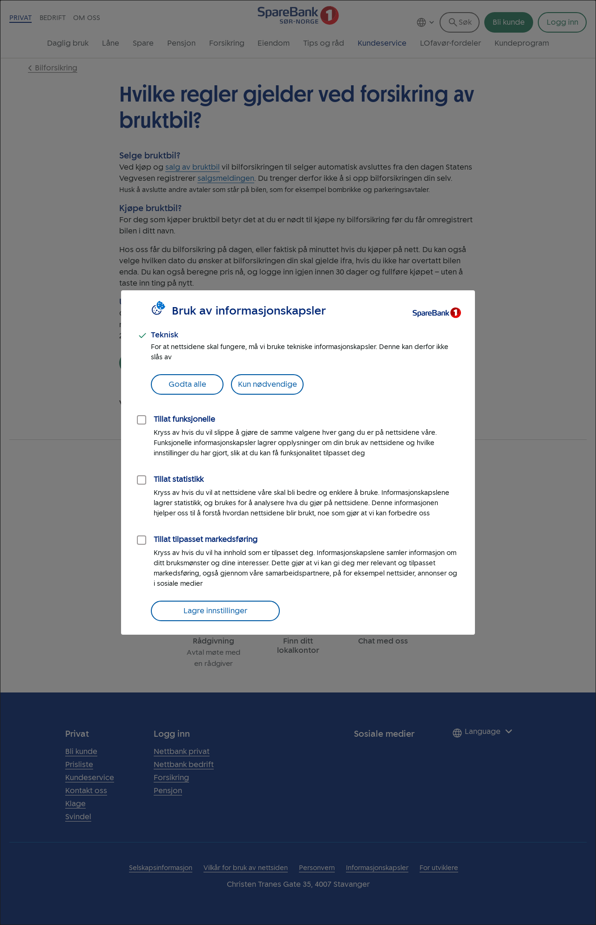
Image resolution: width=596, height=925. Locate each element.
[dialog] (298, 462)
